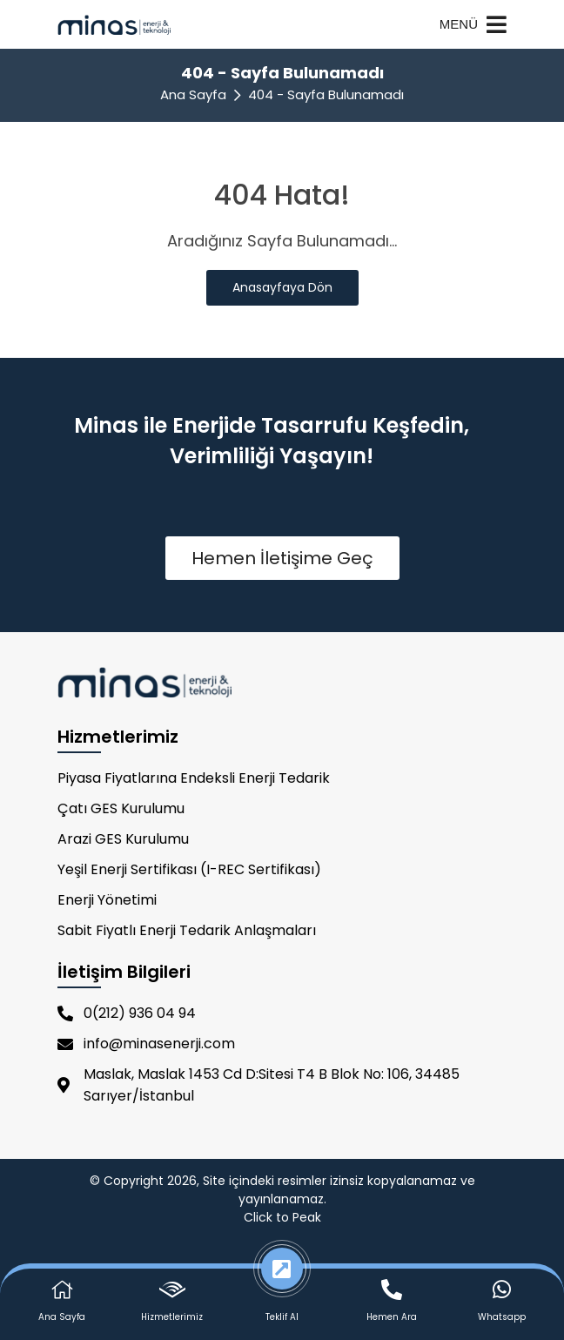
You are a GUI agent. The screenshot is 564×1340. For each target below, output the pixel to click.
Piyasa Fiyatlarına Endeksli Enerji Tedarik (193, 778)
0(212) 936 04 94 (126, 1013)
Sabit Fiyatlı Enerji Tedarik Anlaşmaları (186, 930)
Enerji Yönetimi (107, 900)
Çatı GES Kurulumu (121, 808)
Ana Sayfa (193, 94)
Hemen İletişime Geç (282, 558)
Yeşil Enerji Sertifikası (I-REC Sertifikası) (189, 869)
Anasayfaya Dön (282, 287)
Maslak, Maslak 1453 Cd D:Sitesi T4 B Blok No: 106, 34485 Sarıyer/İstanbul (258, 1085)
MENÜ (473, 24)
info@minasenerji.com (146, 1044)
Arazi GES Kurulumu (123, 839)
